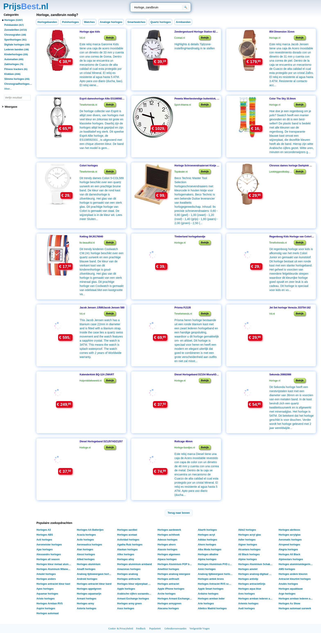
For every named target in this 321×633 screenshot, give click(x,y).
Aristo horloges (45, 598)
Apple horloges (126, 588)
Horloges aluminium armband (134, 564)
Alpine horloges (247, 559)
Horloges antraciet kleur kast (53, 583)
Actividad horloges (128, 539)
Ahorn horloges (207, 544)
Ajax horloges (44, 549)
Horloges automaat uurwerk (295, 608)
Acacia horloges (86, 534)
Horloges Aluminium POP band (175, 564)
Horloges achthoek (168, 534)
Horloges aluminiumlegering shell (296, 564)
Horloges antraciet (168, 583)
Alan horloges (85, 549)
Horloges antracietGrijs (252, 583)
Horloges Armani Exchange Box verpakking (175, 598)
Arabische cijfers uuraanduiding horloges (135, 593)
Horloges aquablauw (291, 588)
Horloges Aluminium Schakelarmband (256, 564)
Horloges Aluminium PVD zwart (216, 564)
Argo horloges (287, 593)
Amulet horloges (46, 574)
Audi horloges (246, 608)
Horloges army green (129, 603)
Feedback (141, 628)
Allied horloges (86, 559)
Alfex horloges (125, 554)
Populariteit (155, 628)
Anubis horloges (288, 583)
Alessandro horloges (48, 554)
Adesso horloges (167, 539)
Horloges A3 (43, 529)
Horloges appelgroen (89, 588)
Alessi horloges (86, 554)
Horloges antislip (248, 579)
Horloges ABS (44, 534)
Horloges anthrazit (168, 579)
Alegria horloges (288, 549)
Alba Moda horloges (210, 549)
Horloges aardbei (127, 529)
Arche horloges (166, 593)
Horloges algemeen (168, 554)
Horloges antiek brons (211, 579)
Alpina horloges (207, 559)
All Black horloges (249, 554)
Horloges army (85, 603)
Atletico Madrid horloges (212, 608)
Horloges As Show (289, 603)
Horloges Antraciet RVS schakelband (216, 583)
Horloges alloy (125, 559)
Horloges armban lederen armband (296, 598)
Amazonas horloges (128, 569)
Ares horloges (246, 593)
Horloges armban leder (211, 598)
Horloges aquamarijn (89, 593)
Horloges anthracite (128, 579)
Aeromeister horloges (49, 544)
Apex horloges (44, 588)
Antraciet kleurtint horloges (295, 579)
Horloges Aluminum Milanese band (54, 569)
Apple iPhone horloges (170, 588)
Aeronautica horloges (89, 544)
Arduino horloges (208, 593)
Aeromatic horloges (290, 539)
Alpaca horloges (166, 559)
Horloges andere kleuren (293, 574)
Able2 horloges (247, 529)
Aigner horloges (247, 544)
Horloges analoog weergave (173, 574)
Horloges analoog (127, 574)
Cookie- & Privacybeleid (121, 628)
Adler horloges (247, 539)
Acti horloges (44, 539)
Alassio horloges (167, 549)
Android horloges (87, 579)
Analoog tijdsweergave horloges (95, 574)
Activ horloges (85, 539)
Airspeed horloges (289, 544)
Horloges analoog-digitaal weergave (256, 574)
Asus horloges (125, 608)
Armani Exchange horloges (133, 598)
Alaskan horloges (127, 549)
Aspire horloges (45, 608)
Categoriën (11, 14)
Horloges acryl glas (249, 534)
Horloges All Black (289, 554)
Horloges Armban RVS (49, 603)
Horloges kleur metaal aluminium (54, 564)
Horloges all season (48, 559)
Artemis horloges (248, 603)
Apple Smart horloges (211, 588)
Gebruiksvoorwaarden (175, 628)
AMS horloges (287, 569)
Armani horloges (86, 598)
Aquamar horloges (47, 593)
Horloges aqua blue (249, 588)
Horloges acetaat (127, 534)
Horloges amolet (248, 569)
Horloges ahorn (166, 544)
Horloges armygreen (169, 603)
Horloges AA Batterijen (90, 529)
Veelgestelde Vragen (199, 628)
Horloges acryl (206, 534)
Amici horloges (207, 569)
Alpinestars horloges (291, 559)
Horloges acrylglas (290, 534)
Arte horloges (206, 603)
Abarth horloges (207, 529)
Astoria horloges (86, 608)
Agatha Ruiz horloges (129, 544)
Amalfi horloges (86, 569)
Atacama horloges (168, 608)
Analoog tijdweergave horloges (216, 574)
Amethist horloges (168, 569)
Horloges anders (46, 579)
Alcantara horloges (249, 549)
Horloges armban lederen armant (256, 598)
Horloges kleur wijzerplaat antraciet (135, 583)
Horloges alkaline (208, 554)
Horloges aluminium (88, 564)
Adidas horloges (207, 539)
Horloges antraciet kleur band (94, 583)
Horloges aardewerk (169, 529)
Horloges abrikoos (289, 529)
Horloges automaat (47, 613)
